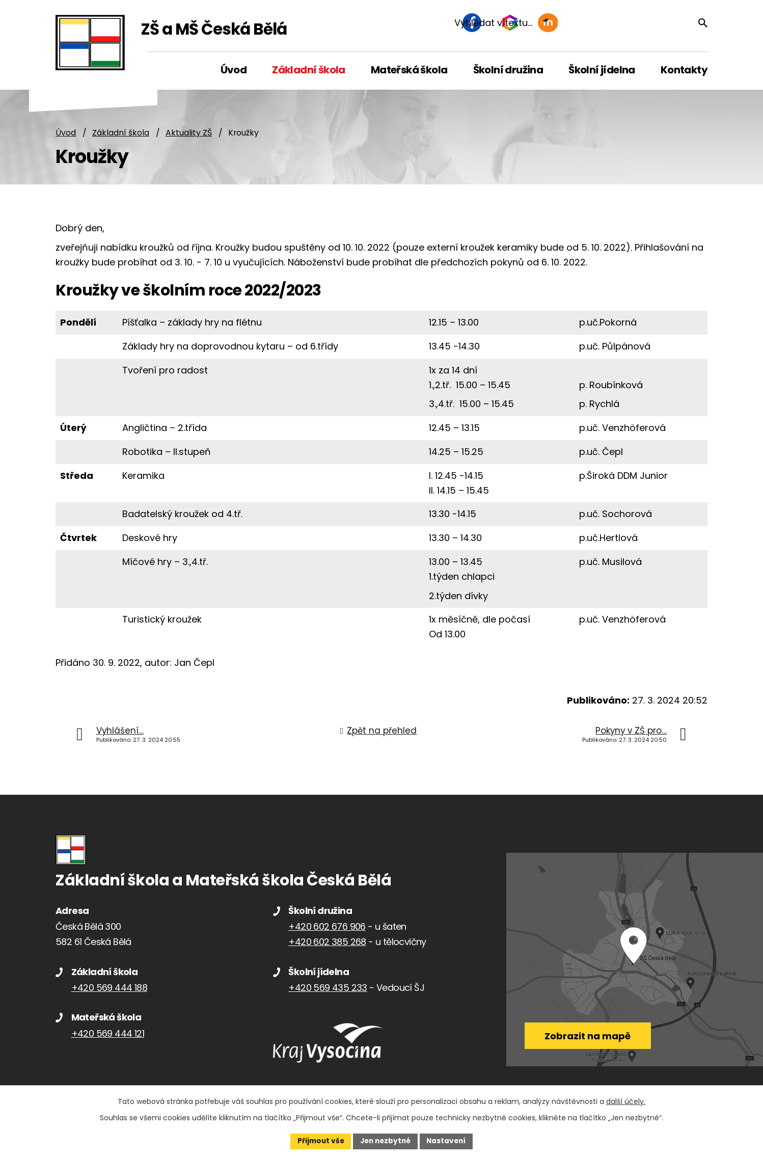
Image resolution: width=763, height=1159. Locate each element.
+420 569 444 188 (109, 988)
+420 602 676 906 (326, 927)
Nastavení (448, 1141)
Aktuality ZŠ (189, 133)
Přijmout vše (318, 1141)
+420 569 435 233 (327, 988)
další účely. (625, 1101)
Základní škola (120, 133)
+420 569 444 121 (107, 1034)
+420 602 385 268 (327, 942)
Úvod (66, 133)
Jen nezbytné (385, 1141)
